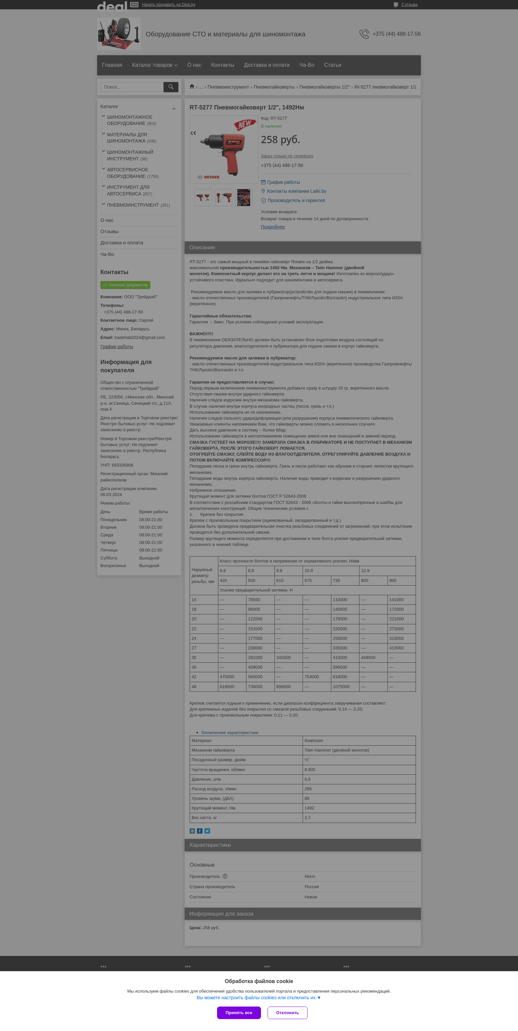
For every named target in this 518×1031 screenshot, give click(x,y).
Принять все (239, 1012)
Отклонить (287, 1012)
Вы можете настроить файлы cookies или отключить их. (256, 997)
